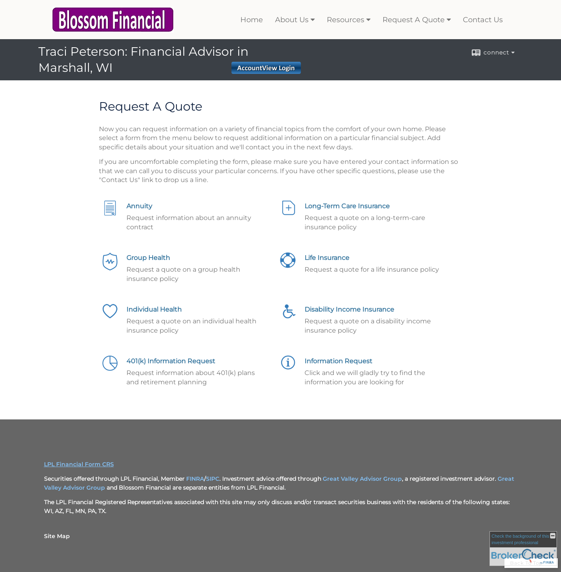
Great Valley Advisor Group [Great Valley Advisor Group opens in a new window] (362, 478)
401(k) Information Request (170, 361)
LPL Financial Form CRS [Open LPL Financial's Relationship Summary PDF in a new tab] (79, 464)
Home (251, 19)
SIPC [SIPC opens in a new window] (212, 478)
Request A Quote (413, 19)
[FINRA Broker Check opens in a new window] (523, 548)
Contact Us (483, 19)
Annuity (139, 206)
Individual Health (154, 309)
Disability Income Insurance (349, 309)
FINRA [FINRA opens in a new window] (195, 478)
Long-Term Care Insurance (347, 206)
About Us (292, 19)
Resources (345, 19)
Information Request (338, 361)
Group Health (148, 258)
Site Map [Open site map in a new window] (57, 536)
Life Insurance (327, 258)
